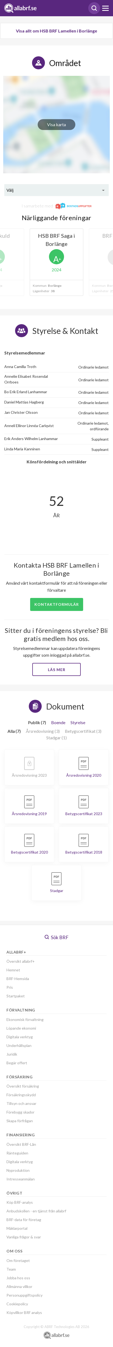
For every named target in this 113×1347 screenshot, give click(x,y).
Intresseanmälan (20, 1179)
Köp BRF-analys (19, 1202)
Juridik (11, 1054)
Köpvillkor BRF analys (24, 1312)
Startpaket (15, 996)
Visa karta (56, 124)
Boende (58, 722)
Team (11, 1269)
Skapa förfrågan (19, 1120)
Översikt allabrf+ (20, 961)
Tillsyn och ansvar (21, 1103)
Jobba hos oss (18, 1278)
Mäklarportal (16, 1228)
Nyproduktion (18, 1170)
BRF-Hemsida (17, 978)
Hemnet (13, 970)
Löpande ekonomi (21, 1028)
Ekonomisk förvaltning (25, 1019)
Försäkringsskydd (21, 1094)
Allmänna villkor (19, 1286)
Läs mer (56, 669)
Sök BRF (57, 937)
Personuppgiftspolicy (24, 1295)
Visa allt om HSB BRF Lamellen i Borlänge (56, 30)
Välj (9, 190)
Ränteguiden (17, 1153)
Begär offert (16, 1062)
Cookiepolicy (17, 1304)
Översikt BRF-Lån (21, 1144)
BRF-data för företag (23, 1219)
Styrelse (77, 722)
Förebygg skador (20, 1112)
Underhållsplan (18, 1045)
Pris (9, 987)
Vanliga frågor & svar (23, 1237)
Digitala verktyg (19, 1036)
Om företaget (18, 1260)
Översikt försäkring (22, 1086)
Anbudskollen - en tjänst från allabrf (36, 1211)
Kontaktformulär (56, 604)
